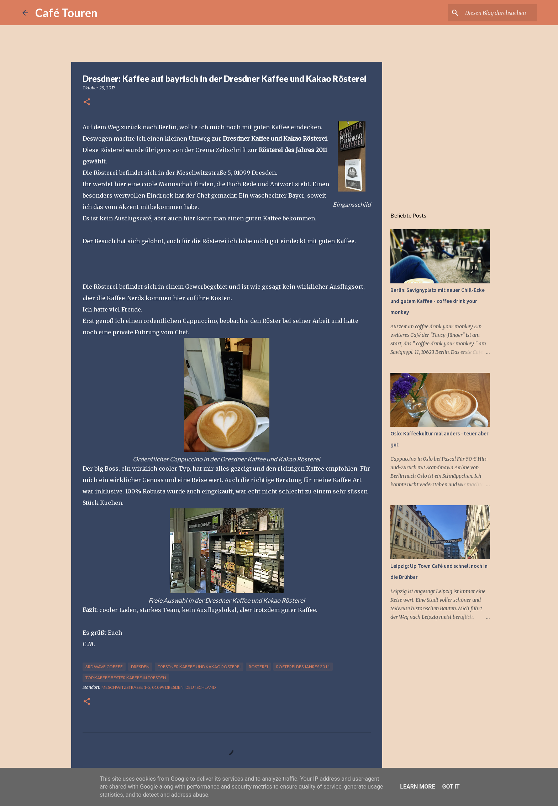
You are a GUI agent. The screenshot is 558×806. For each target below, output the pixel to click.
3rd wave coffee (104, 666)
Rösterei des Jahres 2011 (303, 666)
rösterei (258, 666)
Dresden (140, 666)
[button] (87, 102)
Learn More (417, 786)
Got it (450, 786)
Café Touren (66, 13)
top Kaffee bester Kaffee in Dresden (125, 677)
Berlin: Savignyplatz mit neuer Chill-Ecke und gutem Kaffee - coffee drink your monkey (437, 301)
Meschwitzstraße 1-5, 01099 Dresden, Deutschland (158, 687)
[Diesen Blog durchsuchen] (499, 12)
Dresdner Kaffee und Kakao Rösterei (199, 666)
